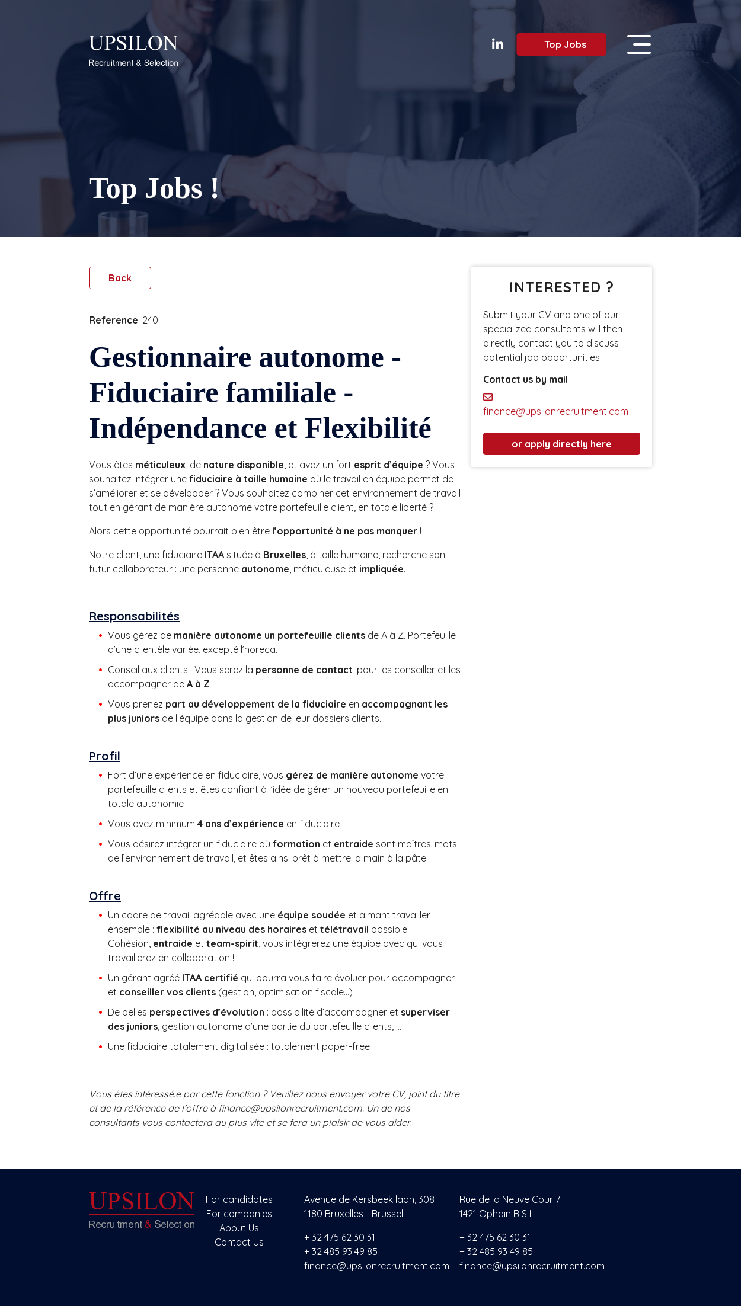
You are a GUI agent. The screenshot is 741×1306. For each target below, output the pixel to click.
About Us (239, 1228)
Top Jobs (558, 44)
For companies (239, 1213)
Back (120, 278)
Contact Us (239, 1242)
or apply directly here (562, 444)
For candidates (239, 1199)
